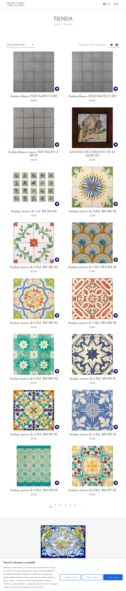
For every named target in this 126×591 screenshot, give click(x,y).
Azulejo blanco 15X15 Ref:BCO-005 (33, 96)
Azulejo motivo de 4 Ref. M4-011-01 (92, 379)
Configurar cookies (70, 577)
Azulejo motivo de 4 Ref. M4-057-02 (92, 490)
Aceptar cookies (113, 577)
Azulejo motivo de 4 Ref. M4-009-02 (34, 379)
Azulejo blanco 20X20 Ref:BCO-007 (92, 96)
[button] (57, 89)
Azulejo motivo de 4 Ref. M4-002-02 (34, 267)
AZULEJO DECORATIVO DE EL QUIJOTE (92, 153)
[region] (63, 574)
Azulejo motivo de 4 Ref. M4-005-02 (34, 323)
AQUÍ (41, 587)
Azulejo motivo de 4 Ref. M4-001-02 (92, 211)
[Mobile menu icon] (116, 4)
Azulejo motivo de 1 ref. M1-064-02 (34, 211)
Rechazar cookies (92, 577)
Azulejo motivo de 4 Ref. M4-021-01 (92, 434)
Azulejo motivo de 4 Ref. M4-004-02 (92, 267)
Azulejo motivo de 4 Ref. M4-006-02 (92, 323)
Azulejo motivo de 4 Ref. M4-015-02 (33, 434)
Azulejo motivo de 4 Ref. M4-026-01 (34, 490)
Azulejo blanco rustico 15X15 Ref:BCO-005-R (33, 153)
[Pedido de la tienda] (21, 44)
